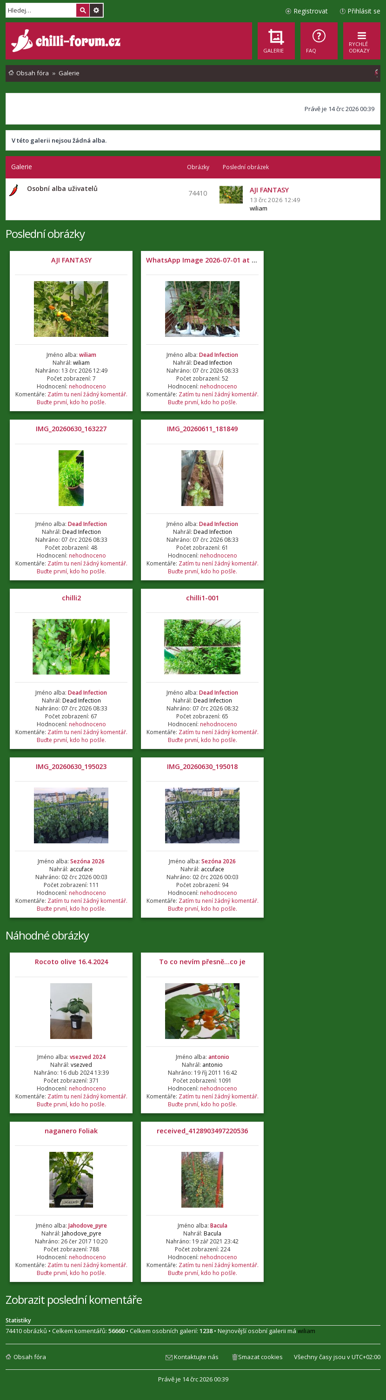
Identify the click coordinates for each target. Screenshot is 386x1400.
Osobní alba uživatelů (62, 188)
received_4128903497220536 (202, 1130)
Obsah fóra (29, 1357)
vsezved (81, 1065)
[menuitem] (319, 40)
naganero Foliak (71, 1130)
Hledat (82, 10)
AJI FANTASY (71, 260)
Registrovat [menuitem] (310, 11)
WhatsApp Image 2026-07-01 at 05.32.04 (212, 260)
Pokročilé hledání (96, 10)
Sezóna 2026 (87, 861)
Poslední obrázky (45, 233)
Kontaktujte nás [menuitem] (196, 1357)
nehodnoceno (87, 386)
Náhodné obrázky (47, 935)
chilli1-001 (202, 597)
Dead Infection (218, 355)
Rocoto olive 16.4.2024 (71, 961)
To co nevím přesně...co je (202, 961)
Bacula (218, 1225)
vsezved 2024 (88, 1057)
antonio (218, 1057)
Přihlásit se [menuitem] (363, 11)
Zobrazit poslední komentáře (74, 1299)
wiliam (258, 208)
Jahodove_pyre (87, 1225)
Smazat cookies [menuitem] (260, 1357)
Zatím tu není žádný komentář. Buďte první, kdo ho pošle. (82, 398)
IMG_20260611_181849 (202, 428)
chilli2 (71, 597)
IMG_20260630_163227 (71, 428)
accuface (81, 869)
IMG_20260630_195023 (71, 766)
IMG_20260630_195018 (202, 766)
